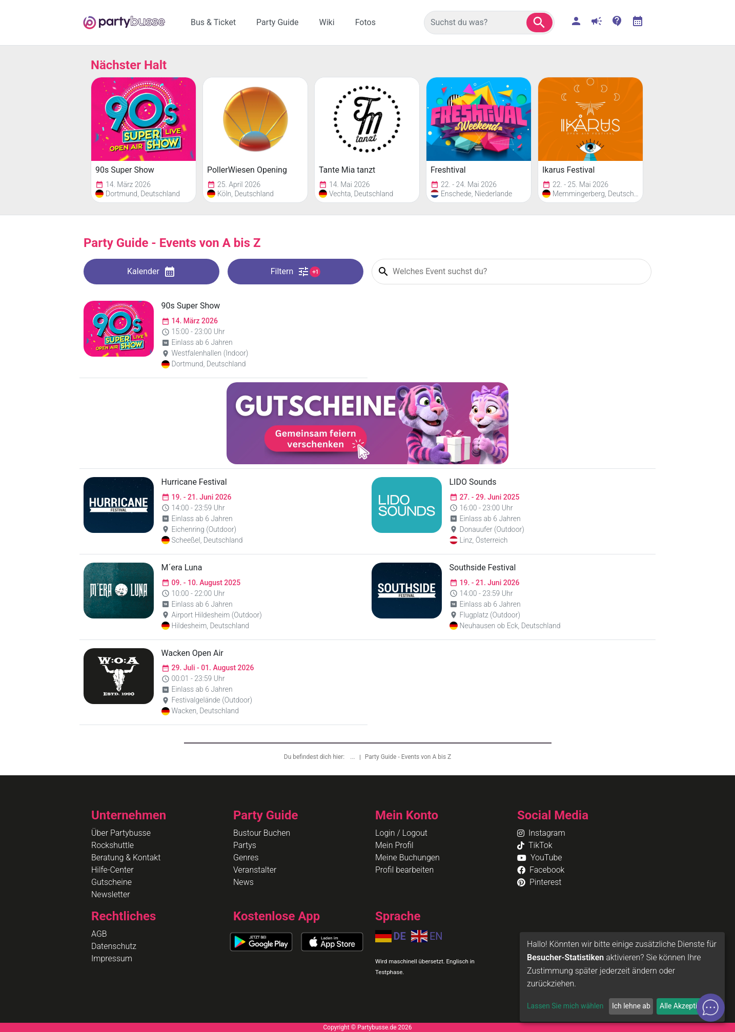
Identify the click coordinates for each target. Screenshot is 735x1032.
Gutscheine (111, 882)
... (353, 756)
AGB (99, 934)
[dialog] (622, 977)
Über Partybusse (121, 833)
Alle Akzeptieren (685, 1006)
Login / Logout (401, 833)
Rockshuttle (112, 845)
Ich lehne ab (631, 1006)
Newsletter (110, 894)
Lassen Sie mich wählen (565, 1006)
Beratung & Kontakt (125, 857)
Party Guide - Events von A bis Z (408, 756)
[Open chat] (711, 1008)
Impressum (111, 958)
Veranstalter (254, 870)
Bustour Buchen (261, 833)
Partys (244, 845)
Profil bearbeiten (404, 870)
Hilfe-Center (112, 870)
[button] (539, 22)
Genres (246, 857)
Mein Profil (394, 845)
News (243, 882)
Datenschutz (113, 946)
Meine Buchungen (407, 857)
